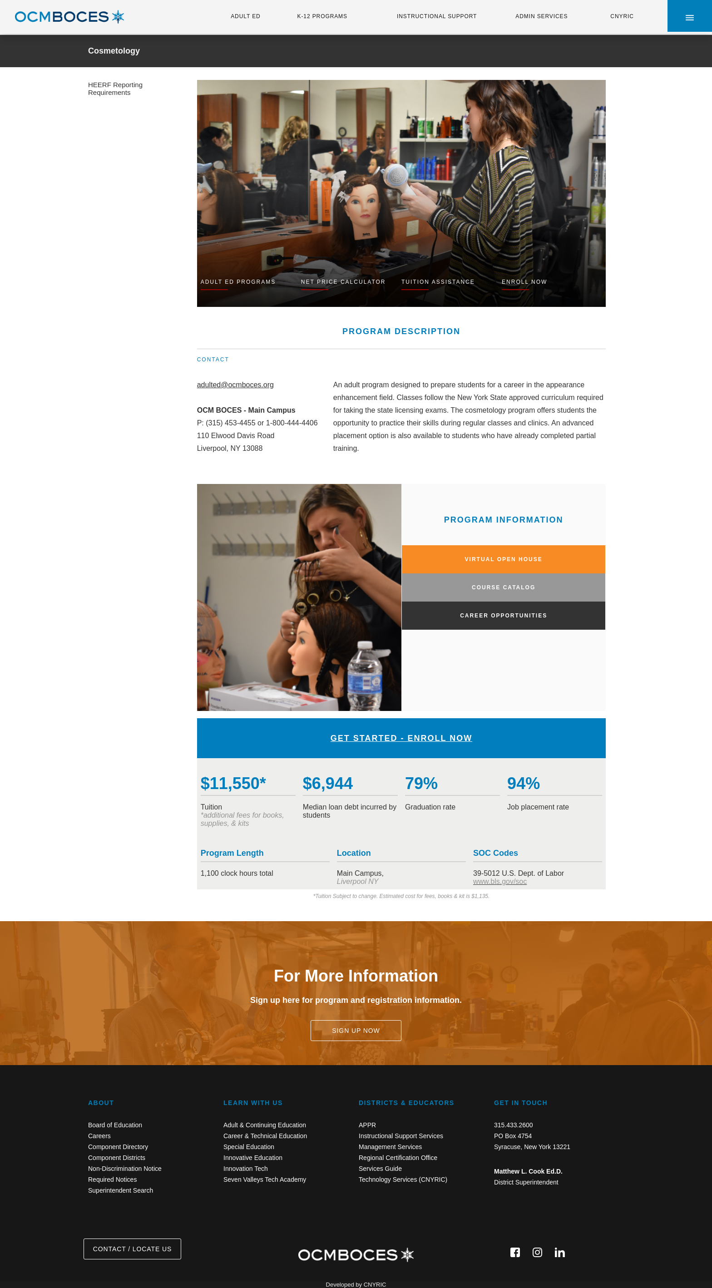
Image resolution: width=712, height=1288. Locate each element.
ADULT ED (245, 16)
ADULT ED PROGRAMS (238, 282)
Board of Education (115, 1125)
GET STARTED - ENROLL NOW (401, 738)
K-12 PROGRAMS (322, 16)
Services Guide (380, 1168)
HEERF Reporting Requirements (115, 88)
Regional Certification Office (398, 1157)
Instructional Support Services (401, 1136)
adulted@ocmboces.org (235, 385)
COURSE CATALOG (503, 587)
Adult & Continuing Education (264, 1125)
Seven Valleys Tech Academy (264, 1179)
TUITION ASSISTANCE (438, 282)
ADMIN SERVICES (541, 16)
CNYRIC (621, 16)
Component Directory (118, 1146)
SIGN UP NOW (356, 1030)
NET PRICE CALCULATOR (343, 282)
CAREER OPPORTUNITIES (503, 615)
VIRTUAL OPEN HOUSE (504, 559)
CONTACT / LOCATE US (132, 1249)
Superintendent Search (120, 1190)
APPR (367, 1125)
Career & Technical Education (265, 1136)
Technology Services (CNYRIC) (403, 1179)
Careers (99, 1136)
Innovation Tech (245, 1168)
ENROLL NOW (524, 282)
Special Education (248, 1146)
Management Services (390, 1146)
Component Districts (116, 1157)
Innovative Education (252, 1157)
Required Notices (112, 1179)
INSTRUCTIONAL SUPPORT (437, 16)
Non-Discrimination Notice (125, 1168)
